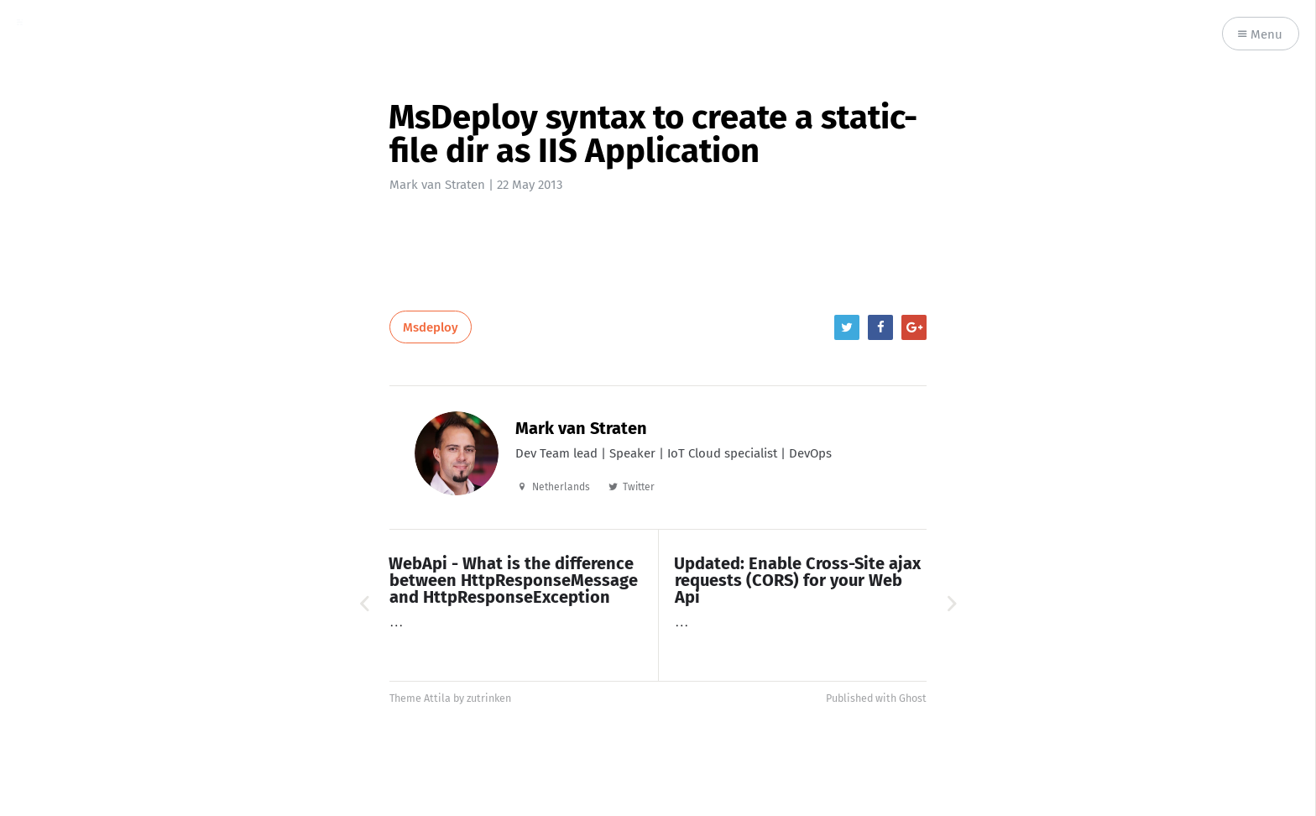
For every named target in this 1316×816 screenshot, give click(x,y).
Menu (1260, 34)
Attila (437, 698)
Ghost (913, 698)
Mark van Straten (437, 184)
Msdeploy (430, 327)
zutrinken (489, 698)
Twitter (639, 487)
